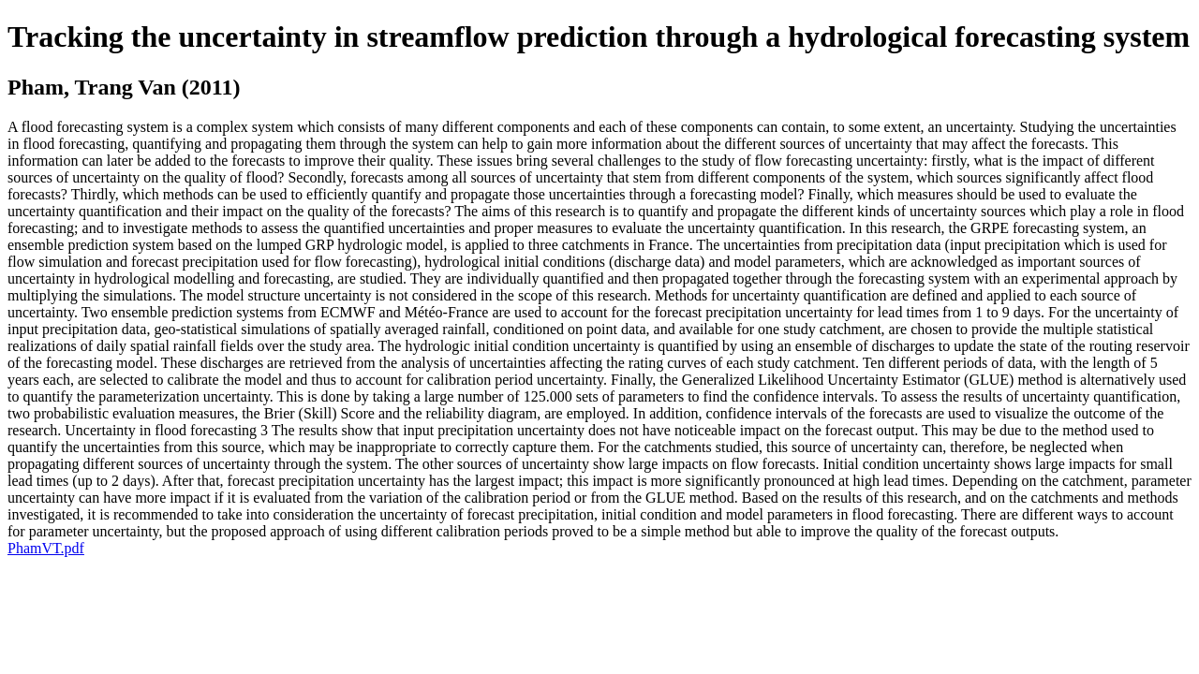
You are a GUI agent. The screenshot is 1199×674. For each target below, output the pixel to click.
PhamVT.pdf (45, 548)
